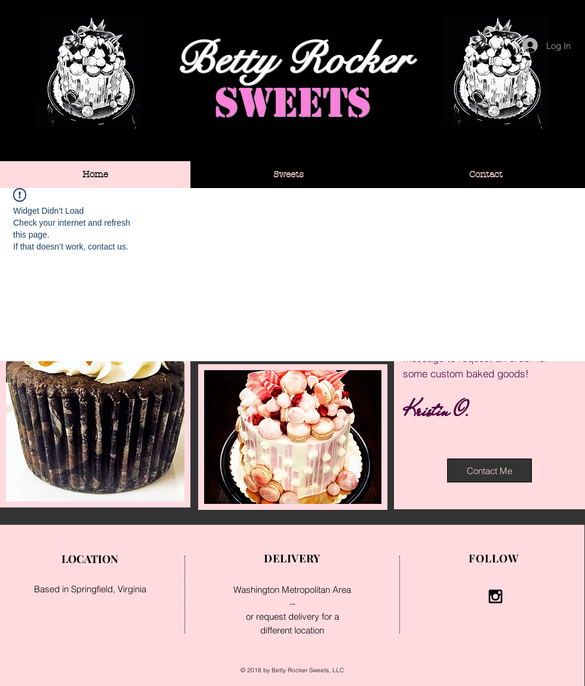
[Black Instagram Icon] (495, 596)
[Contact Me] (489, 470)
